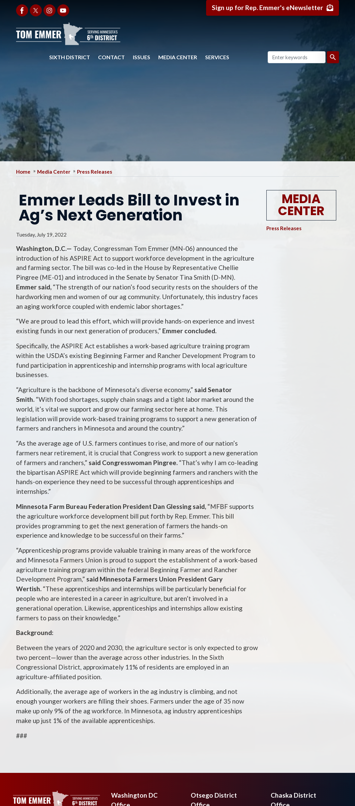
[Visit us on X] (36, 10)
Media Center (177, 57)
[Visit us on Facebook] (22, 10)
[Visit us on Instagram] (49, 10)
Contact (111, 57)
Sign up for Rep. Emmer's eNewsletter (267, 7)
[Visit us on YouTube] (63, 10)
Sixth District (69, 57)
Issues (141, 57)
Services (217, 57)
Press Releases (94, 172)
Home (23, 172)
